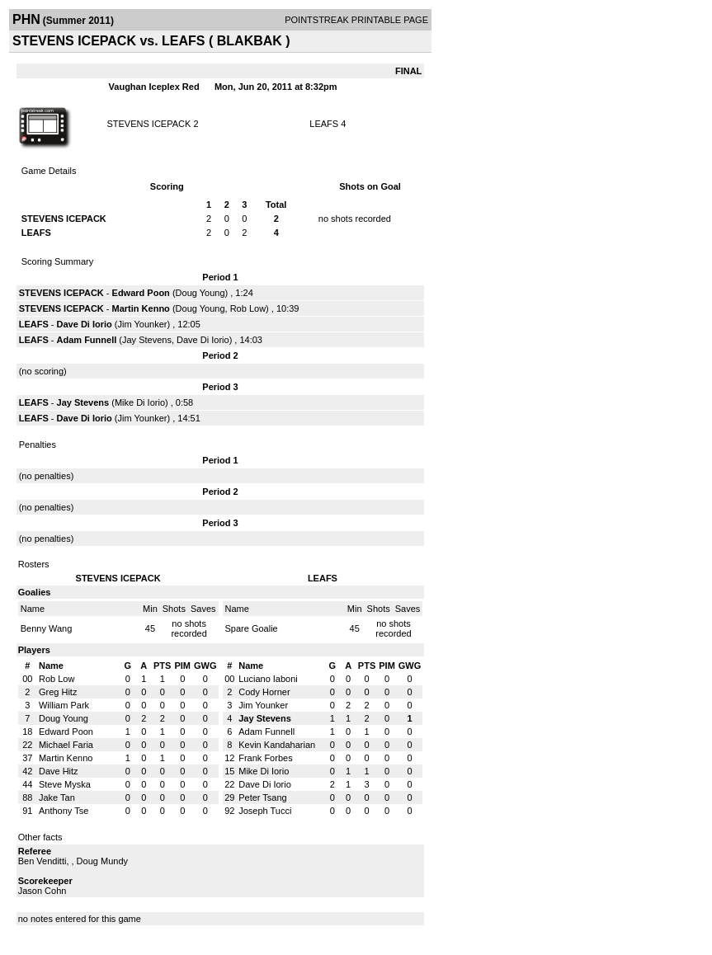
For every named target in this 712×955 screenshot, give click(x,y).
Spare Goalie (251, 628)
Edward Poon (141, 293)
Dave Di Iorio (84, 324)
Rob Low (248, 308)
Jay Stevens (147, 340)
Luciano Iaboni (268, 679)
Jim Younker (142, 324)
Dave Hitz (58, 771)
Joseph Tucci (264, 811)
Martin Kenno (141, 308)
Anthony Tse (63, 811)
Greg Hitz (58, 692)
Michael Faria (66, 745)
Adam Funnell (87, 340)
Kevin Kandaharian (276, 745)
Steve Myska (65, 784)
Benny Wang (47, 628)
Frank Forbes (265, 758)
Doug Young (200, 293)
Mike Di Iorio (140, 402)
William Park (64, 705)
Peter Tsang (262, 797)
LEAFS (323, 124)
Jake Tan (57, 797)
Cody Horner (264, 692)
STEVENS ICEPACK (148, 124)
